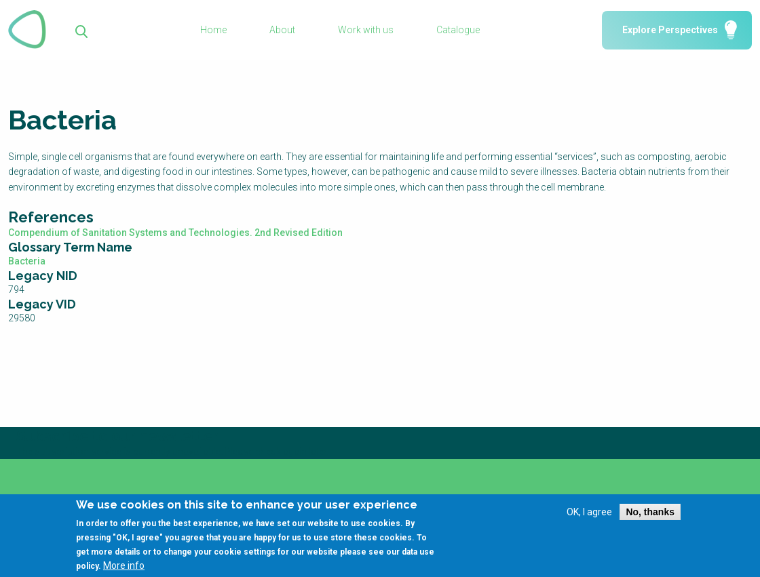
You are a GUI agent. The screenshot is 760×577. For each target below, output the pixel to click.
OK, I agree (589, 516)
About (282, 30)
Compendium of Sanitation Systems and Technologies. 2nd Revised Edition (175, 232)
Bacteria (26, 261)
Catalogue (458, 30)
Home (213, 30)
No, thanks (650, 516)
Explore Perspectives (670, 29)
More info (124, 571)
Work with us (366, 30)
